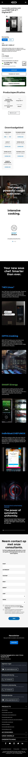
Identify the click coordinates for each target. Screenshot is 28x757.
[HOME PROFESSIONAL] (14, 2)
